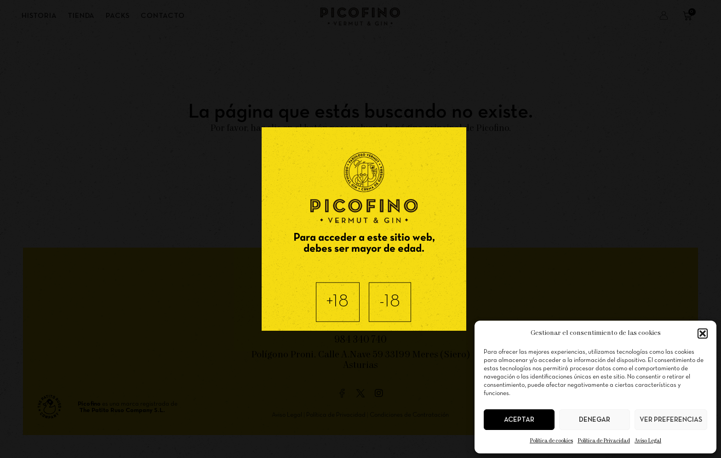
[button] (702, 333)
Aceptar (519, 420)
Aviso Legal (648, 440)
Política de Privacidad (604, 440)
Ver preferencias (671, 420)
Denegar (594, 420)
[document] (360, 229)
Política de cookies (551, 440)
